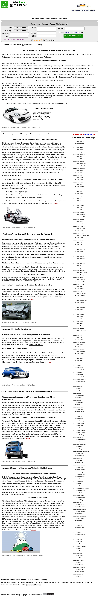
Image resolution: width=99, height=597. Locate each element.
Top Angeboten (44, 204)
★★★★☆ (38, 40)
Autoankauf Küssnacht (79, 254)
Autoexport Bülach (78, 409)
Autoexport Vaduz (78, 555)
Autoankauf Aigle (77, 156)
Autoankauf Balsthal (78, 179)
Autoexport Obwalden (79, 497)
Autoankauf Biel (77, 189)
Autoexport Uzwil (77, 553)
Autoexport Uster (77, 551)
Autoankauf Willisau (78, 349)
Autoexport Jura (77, 460)
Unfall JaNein (74, 32)
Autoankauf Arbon (78, 170)
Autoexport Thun (77, 541)
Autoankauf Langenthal (79, 258)
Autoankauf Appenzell (79, 168)
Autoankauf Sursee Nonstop (42, 66)
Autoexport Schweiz (78, 143)
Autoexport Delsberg (78, 421)
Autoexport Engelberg (79, 430)
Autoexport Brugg (77, 407)
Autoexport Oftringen (78, 500)
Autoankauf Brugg (78, 191)
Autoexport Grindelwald (79, 444)
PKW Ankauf (37, 74)
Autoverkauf (29, 585)
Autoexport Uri (77, 548)
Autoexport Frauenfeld (79, 432)
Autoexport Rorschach (79, 511)
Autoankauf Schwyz (78, 305)
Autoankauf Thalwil (78, 323)
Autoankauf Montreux (78, 270)
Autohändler (6, 162)
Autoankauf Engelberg (79, 214)
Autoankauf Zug (77, 360)
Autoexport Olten (77, 502)
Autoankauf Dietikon (78, 207)
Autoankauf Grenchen (79, 226)
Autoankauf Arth (77, 172)
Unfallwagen (58, 297)
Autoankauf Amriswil (78, 161)
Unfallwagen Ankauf (9, 57)
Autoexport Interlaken (78, 455)
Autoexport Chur (77, 416)
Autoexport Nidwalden (79, 495)
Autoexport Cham (77, 414)
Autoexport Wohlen (78, 569)
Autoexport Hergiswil (78, 449)
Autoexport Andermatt (79, 381)
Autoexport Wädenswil (79, 558)
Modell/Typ (15, 33)
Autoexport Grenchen (78, 442)
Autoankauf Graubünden (79, 224)
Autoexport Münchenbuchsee (81, 488)
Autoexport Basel (77, 397)
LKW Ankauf (47, 74)
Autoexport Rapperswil (79, 507)
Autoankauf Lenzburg (78, 263)
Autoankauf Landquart (79, 256)
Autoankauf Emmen (78, 212)
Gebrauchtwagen (37, 68)
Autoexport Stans (77, 532)
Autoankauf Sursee (38, 18)
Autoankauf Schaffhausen (80, 300)
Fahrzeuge (48, 410)
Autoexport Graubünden (79, 439)
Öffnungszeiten (62, 18)
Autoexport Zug (77, 576)
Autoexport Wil (77, 562)
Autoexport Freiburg (78, 435)
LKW (8, 417)
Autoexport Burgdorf (78, 411)
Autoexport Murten (78, 493)
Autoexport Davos (78, 418)
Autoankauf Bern (77, 184)
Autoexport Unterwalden (79, 546)
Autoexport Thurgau (78, 544)
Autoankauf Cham (78, 198)
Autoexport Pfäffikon (78, 504)
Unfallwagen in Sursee (35, 240)
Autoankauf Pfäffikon (78, 288)
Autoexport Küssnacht (79, 469)
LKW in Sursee (31, 397)
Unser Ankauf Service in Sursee (16, 349)
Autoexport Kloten (78, 462)
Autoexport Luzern (78, 481)
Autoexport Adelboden (79, 370)
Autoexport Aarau (77, 365)
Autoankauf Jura (77, 244)
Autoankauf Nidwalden (79, 279)
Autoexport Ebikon (78, 425)
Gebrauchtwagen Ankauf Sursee (23, 139)
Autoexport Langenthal (79, 474)
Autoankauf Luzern (78, 265)
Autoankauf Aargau (78, 152)
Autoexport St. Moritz (78, 530)
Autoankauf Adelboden (79, 154)
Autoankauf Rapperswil (79, 291)
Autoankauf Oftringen (78, 284)
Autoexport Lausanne (78, 476)
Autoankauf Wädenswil (79, 342)
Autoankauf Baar (77, 175)
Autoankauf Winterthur (79, 351)
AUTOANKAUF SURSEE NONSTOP (50, 50)
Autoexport (6, 71)
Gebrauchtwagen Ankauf (70, 68)
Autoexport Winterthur (79, 567)
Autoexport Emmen (78, 428)
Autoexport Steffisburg (79, 534)
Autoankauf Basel (78, 182)
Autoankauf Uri (77, 333)
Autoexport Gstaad (78, 446)
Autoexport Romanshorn (79, 509)
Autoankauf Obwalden (79, 282)
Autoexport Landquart (79, 472)
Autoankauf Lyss (77, 268)
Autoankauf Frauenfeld (79, 217)
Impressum (54, 18)
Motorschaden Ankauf (29, 57)
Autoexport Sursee (78, 537)
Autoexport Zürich (78, 574)
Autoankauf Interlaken (79, 240)
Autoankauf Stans (78, 316)
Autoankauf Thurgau (78, 328)
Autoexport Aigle (77, 372)
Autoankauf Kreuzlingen (79, 249)
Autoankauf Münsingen (79, 275)
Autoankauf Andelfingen (79, 163)
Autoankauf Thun (77, 326)
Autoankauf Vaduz (78, 339)
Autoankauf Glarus (78, 221)
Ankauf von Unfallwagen (16, 285)
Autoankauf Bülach (78, 193)
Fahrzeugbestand (59, 201)
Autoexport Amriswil (78, 377)
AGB (62, 32)
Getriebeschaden (12, 484)
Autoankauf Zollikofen (79, 356)
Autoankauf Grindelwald (79, 228)
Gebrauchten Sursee (55, 147)
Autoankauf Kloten (78, 247)
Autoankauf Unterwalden (79, 330)
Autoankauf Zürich (78, 358)
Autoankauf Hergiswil (78, 233)
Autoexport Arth (77, 388)
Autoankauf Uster (77, 335)
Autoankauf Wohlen (78, 353)
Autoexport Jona (77, 458)
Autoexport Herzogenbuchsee (81, 451)
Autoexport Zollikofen (78, 571)
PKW (44, 93)
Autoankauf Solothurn (79, 307)
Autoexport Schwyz (78, 520)
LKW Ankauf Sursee (9, 403)
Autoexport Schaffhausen (80, 516)
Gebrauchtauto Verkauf (40, 149)
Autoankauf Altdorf (78, 159)
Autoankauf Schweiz (78, 141)
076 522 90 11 (10, 100)
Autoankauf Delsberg (78, 205)
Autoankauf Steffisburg (79, 319)
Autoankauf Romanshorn (79, 293)
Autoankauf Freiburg (78, 219)
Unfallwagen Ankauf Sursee (38, 249)
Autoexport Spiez (77, 525)
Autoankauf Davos (78, 203)
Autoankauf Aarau (78, 149)
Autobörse (53, 152)
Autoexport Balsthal (78, 395)
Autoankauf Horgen (78, 237)
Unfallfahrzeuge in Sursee (20, 263)
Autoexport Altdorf (78, 374)
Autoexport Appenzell (78, 384)
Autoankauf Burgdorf (78, 196)
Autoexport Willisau (78, 564)
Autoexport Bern (77, 400)
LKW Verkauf (38, 431)
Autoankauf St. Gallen (79, 312)
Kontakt (47, 18)
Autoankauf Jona (77, 242)
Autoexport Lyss (77, 483)
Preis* (16, 36)
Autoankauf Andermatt (79, 166)
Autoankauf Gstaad (78, 230)
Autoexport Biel (77, 404)
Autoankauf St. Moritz (79, 314)
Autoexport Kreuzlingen (79, 465)
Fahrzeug (8, 157)
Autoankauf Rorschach (79, 295)
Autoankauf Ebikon (78, 210)
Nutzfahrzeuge (60, 410)
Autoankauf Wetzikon (78, 344)
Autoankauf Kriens (78, 251)
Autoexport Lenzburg (78, 479)
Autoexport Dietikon (78, 423)
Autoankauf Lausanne (79, 261)
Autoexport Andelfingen (79, 379)
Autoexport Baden (78, 393)
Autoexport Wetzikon (78, 560)
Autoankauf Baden (78, 177)
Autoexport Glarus (78, 437)
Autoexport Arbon (77, 386)
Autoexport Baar (77, 391)
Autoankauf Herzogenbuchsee (81, 235)
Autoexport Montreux (78, 486)
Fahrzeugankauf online (15, 289)
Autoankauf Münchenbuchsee (81, 272)
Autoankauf (39, 54)
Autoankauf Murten (78, 277)
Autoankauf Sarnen (78, 298)
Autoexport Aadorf (78, 363)
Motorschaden (7, 74)
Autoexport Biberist (78, 402)
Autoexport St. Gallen (78, 527)
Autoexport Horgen (78, 453)
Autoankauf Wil (77, 346)
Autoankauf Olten (77, 286)
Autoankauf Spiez (78, 309)
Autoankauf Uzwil (77, 337)
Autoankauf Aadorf (78, 147)
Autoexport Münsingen (79, 490)
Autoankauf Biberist (78, 186)
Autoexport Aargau (78, 367)
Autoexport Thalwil (78, 539)
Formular (54, 423)
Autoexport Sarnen (78, 513)
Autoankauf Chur (77, 200)
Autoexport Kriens (78, 467)
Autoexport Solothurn (78, 523)
